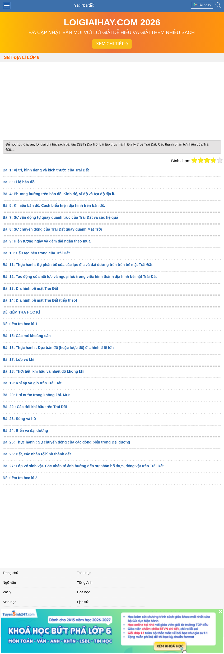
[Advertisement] (112, 99)
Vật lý (7, 592)
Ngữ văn (9, 583)
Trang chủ (10, 573)
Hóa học (83, 592)
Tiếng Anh (84, 583)
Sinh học (9, 602)
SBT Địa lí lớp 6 (21, 57)
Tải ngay (202, 5)
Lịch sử (82, 602)
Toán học (84, 573)
